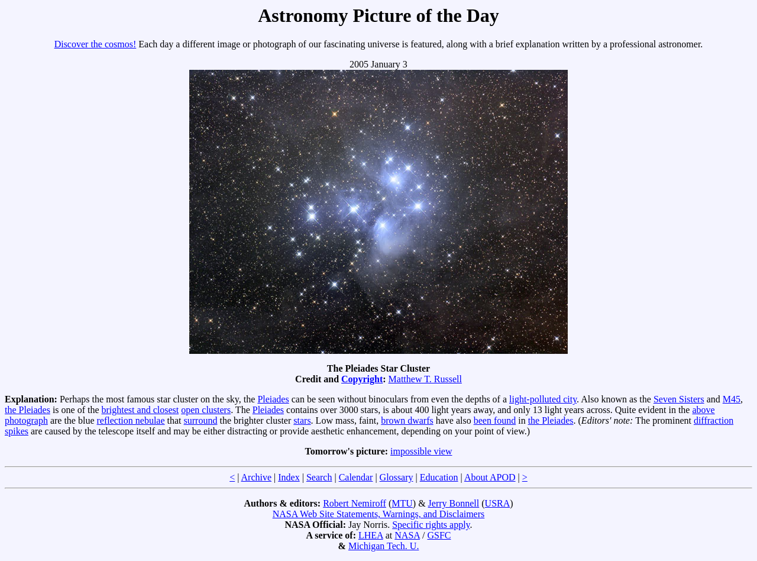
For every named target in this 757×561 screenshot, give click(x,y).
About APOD (490, 477)
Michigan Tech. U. (383, 546)
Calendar (356, 477)
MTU (402, 503)
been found (495, 420)
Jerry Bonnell (454, 503)
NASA (407, 535)
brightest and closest (140, 410)
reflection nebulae (131, 420)
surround (201, 420)
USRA (497, 503)
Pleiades (273, 399)
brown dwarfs (407, 420)
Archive (256, 477)
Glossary (396, 477)
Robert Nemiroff (354, 503)
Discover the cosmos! (95, 44)
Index (288, 477)
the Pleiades (27, 410)
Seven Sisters (679, 399)
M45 (731, 399)
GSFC (439, 535)
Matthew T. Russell (425, 379)
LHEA (370, 535)
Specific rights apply (431, 525)
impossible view (421, 451)
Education (439, 477)
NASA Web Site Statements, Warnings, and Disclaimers (379, 514)
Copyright (362, 379)
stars (301, 420)
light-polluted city (543, 399)
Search (319, 477)
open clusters (206, 410)
